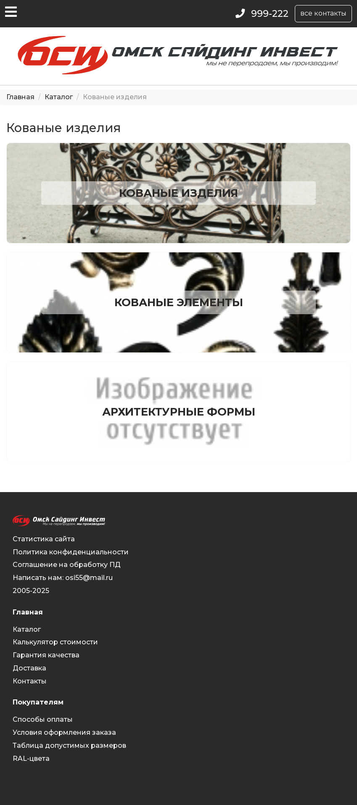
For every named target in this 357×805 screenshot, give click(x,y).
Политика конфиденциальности (71, 552)
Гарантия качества (46, 655)
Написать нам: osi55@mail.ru (63, 578)
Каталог (59, 97)
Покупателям (38, 702)
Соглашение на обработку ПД (67, 565)
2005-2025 (31, 591)
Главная (20, 97)
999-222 (269, 13)
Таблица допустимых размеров (69, 745)
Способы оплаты (43, 719)
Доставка (29, 668)
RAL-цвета (31, 759)
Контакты (30, 681)
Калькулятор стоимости (55, 642)
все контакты (323, 13)
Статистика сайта (44, 539)
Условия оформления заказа (64, 732)
